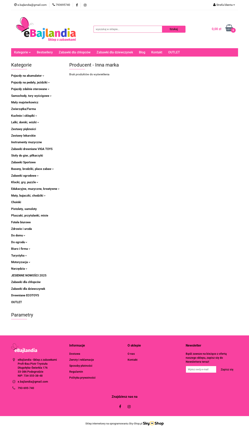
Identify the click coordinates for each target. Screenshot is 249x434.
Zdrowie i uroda (21, 229)
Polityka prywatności (82, 377)
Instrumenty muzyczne (26, 142)
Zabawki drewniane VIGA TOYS (32, 149)
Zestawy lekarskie (23, 135)
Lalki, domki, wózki (25, 122)
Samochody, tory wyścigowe (31, 96)
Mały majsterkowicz (24, 102)
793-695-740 (26, 388)
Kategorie (22, 52)
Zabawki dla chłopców (75, 52)
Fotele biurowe (21, 222)
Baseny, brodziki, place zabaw (32, 169)
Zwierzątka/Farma (23, 109)
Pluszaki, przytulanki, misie (29, 215)
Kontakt (156, 52)
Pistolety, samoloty (24, 209)
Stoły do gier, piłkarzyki (27, 155)
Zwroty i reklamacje (81, 359)
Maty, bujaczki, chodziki (28, 195)
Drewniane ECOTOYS (25, 295)
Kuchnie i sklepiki (24, 116)
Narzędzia (19, 268)
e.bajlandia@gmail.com (33, 381)
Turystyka (19, 255)
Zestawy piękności (23, 129)
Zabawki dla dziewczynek (115, 52)
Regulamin (76, 371)
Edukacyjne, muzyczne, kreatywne (35, 189)
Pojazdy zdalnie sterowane (30, 89)
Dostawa (74, 353)
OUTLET (174, 52)
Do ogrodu (19, 242)
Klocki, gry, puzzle (24, 182)
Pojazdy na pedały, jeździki (30, 82)
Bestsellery (45, 52)
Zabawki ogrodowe (25, 175)
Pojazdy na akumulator (27, 75)
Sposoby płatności (80, 365)
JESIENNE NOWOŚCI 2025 (29, 275)
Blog (142, 52)
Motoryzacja (20, 262)
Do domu (18, 235)
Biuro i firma (20, 249)
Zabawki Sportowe (23, 162)
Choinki (16, 202)
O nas (131, 353)
